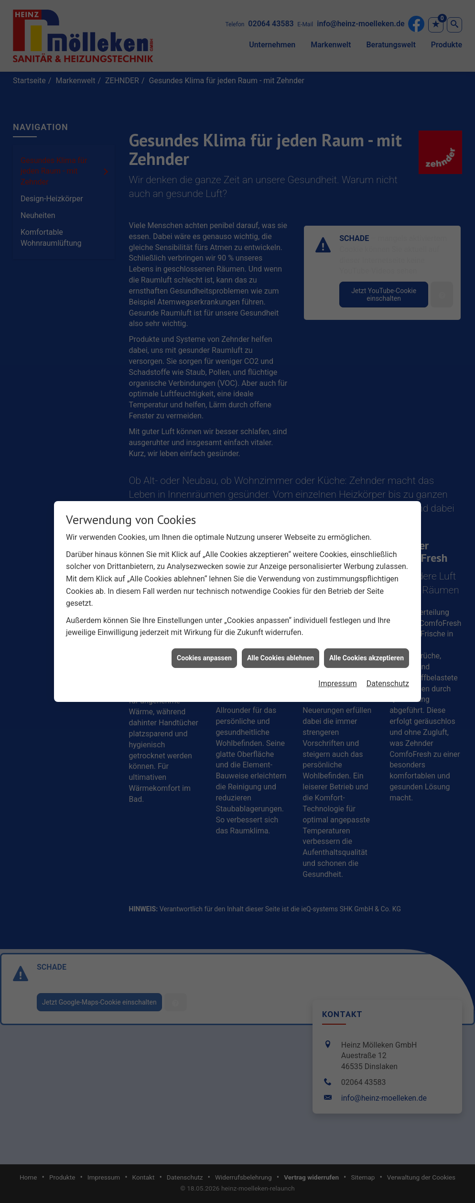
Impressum (337, 666)
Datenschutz (388, 666)
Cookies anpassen (204, 641)
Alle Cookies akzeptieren (366, 641)
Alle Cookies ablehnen (280, 641)
